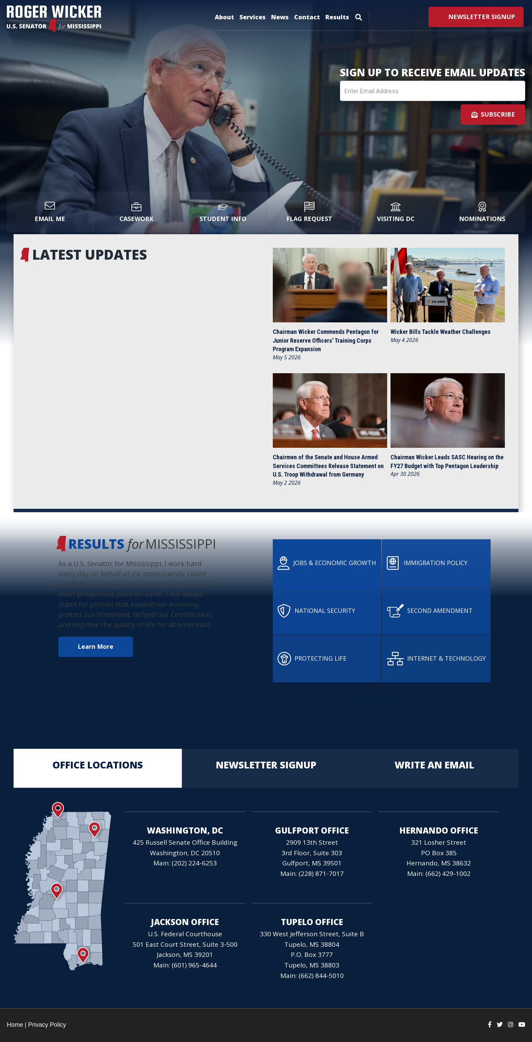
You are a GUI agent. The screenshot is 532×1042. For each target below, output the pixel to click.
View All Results (380, 697)
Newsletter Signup (266, 768)
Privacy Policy (47, 1024)
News (280, 17)
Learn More (93, 646)
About (224, 17)
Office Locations (98, 768)
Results (337, 17)
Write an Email (434, 768)
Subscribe (493, 114)
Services (253, 17)
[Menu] (358, 16)
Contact (307, 17)
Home (15, 1024)
